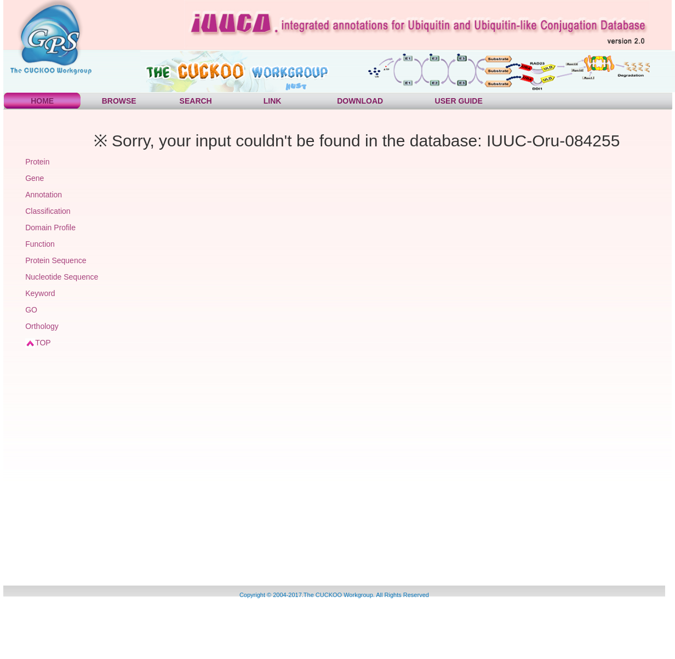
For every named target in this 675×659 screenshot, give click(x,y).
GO (31, 309)
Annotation (43, 194)
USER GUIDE (459, 100)
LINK (273, 100)
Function (40, 244)
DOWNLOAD (360, 100)
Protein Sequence (55, 260)
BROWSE (119, 100)
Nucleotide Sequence (61, 276)
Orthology (42, 326)
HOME (42, 100)
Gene (34, 178)
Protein (37, 161)
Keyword (40, 293)
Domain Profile (50, 227)
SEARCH (196, 100)
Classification (47, 211)
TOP (43, 342)
